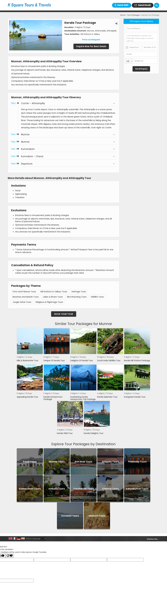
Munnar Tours (57, 461)
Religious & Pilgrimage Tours (49, 302)
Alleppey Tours (110, 461)
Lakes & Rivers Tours (53, 296)
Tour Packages (133, 15)
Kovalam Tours (70, 515)
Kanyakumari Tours (137, 488)
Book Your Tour (63, 314)
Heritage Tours (79, 291)
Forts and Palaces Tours (24, 291)
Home (122, 15)
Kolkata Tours (57, 488)
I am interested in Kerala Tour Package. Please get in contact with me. (141, 37)
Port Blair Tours (83, 461)
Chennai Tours (110, 488)
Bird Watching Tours (77, 296)
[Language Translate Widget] (35, 538)
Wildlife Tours (97, 296)
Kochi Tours (30, 461)
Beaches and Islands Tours (26, 296)
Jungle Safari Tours (22, 302)
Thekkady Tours (137, 461)
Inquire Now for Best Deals (91, 46)
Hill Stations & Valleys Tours (53, 291)
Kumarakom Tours (30, 488)
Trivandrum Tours (83, 488)
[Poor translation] (9, 556)
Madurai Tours (97, 515)
